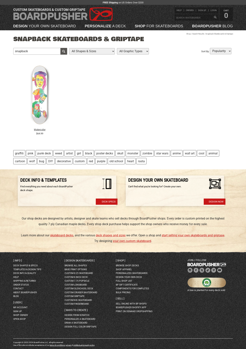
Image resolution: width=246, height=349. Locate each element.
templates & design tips (27, 269)
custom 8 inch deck (76, 277)
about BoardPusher (25, 292)
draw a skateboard (76, 322)
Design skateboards (79, 260)
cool (201, 153)
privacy (69, 345)
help (179, 10)
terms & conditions (57, 345)
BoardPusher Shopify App (131, 307)
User (18, 302)
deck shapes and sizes (111, 235)
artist (69, 153)
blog (212, 26)
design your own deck (129, 277)
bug (41, 161)
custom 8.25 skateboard (79, 273)
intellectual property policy (84, 345)
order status (21, 285)
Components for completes (132, 288)
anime (176, 153)
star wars (162, 153)
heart (130, 161)
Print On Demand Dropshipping (134, 311)
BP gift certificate (127, 285)
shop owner (20, 315)
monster (132, 153)
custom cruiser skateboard (81, 292)
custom (80, 161)
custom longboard (76, 285)
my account (20, 307)
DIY (50, 161)
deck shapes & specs (25, 265)
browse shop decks (127, 265)
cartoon (20, 161)
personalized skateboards (131, 273)
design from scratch (77, 315)
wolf (32, 161)
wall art (190, 153)
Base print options (76, 269)
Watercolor (39, 129)
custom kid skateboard (78, 300)
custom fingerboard (77, 304)
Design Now (216, 201)
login (213, 10)
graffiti (19, 153)
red (91, 161)
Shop (188, 34)
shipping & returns (24, 281)
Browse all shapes (76, 265)
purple (101, 161)
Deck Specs (109, 201)
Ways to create (76, 310)
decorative (64, 161)
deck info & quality (24, 273)
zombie (147, 153)
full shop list (124, 281)
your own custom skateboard (132, 241)
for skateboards (159, 26)
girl (79, 153)
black (88, 153)
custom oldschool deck (79, 288)
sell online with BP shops (131, 303)
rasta (141, 161)
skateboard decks (61, 235)
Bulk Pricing (123, 292)
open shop (19, 319)
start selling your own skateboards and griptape (193, 235)
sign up (202, 10)
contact (18, 288)
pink (30, 153)
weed (58, 153)
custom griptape (75, 296)
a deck (105, 26)
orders (190, 10)
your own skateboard (44, 26)
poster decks (104, 153)
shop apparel (124, 269)
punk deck (44, 153)
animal (213, 153)
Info (18, 260)
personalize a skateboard (80, 319)
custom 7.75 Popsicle (77, 281)
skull (120, 153)
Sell (120, 298)
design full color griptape (81, 326)
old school (116, 161)
